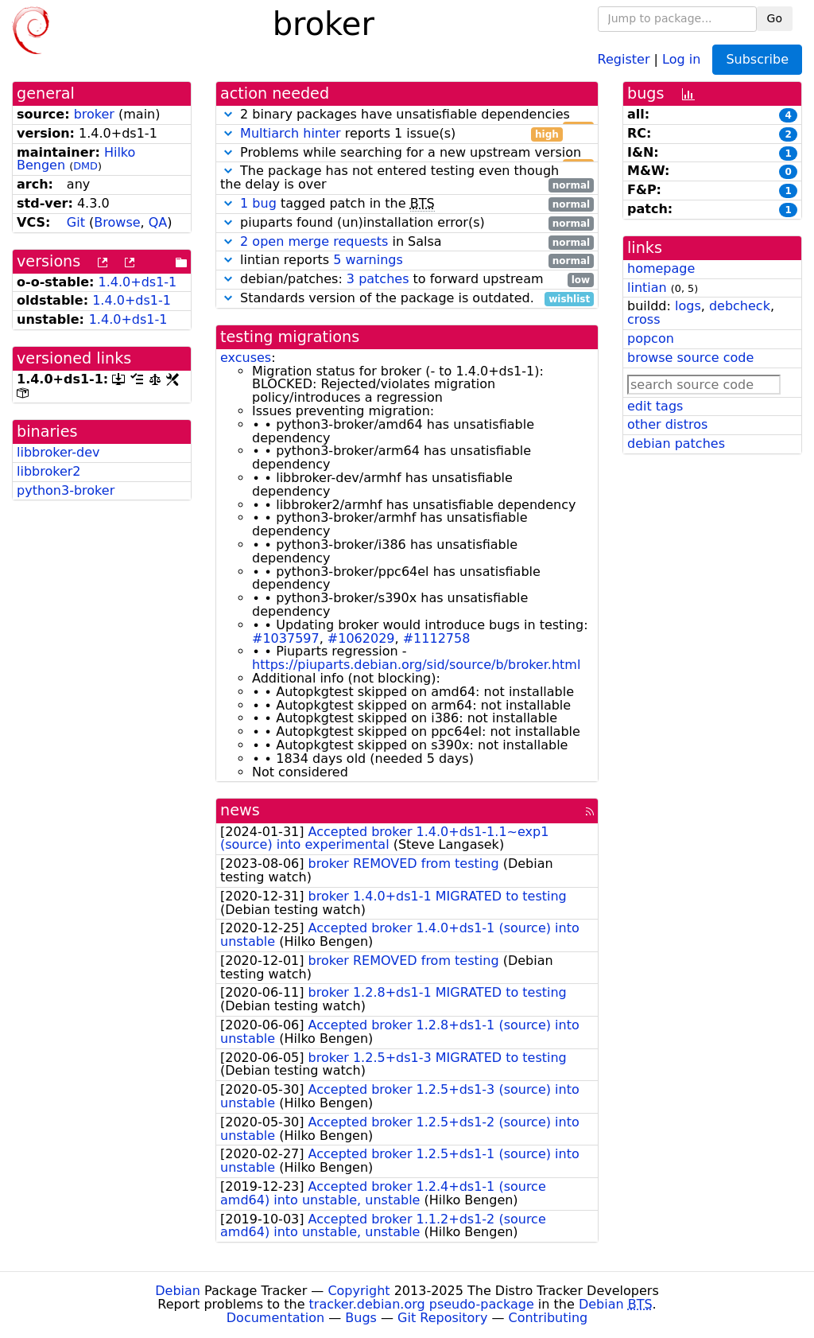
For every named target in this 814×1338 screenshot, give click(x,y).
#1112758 (437, 638)
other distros (667, 424)
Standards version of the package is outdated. (407, 298)
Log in (681, 58)
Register (624, 58)
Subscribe (757, 59)
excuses (245, 357)
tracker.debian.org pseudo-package (421, 1304)
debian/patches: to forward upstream (407, 279)
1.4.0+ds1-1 (138, 282)
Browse (117, 222)
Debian (177, 1290)
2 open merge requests (314, 241)
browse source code (690, 357)
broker (94, 114)
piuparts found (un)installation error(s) (407, 223)
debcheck (739, 305)
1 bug (258, 203)
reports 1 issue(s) (391, 134)
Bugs (361, 1317)
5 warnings (368, 259)
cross (643, 319)
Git (76, 222)
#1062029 (361, 638)
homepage (661, 268)
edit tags (655, 406)
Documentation (275, 1317)
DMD (85, 166)
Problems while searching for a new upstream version (407, 153)
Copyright (359, 1290)
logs (688, 305)
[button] (228, 114)
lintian (647, 287)
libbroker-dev (58, 452)
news (240, 810)
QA (158, 222)
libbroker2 (49, 471)
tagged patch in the (407, 204)
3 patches (378, 278)
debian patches (676, 443)
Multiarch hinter (290, 133)
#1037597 (286, 638)
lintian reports (407, 260)
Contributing (548, 1317)
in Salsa (407, 242)
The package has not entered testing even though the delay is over (407, 178)
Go (774, 18)
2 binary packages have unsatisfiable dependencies (407, 115)
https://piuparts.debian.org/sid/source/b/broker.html (416, 664)
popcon (650, 338)
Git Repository (442, 1317)
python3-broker (65, 490)
